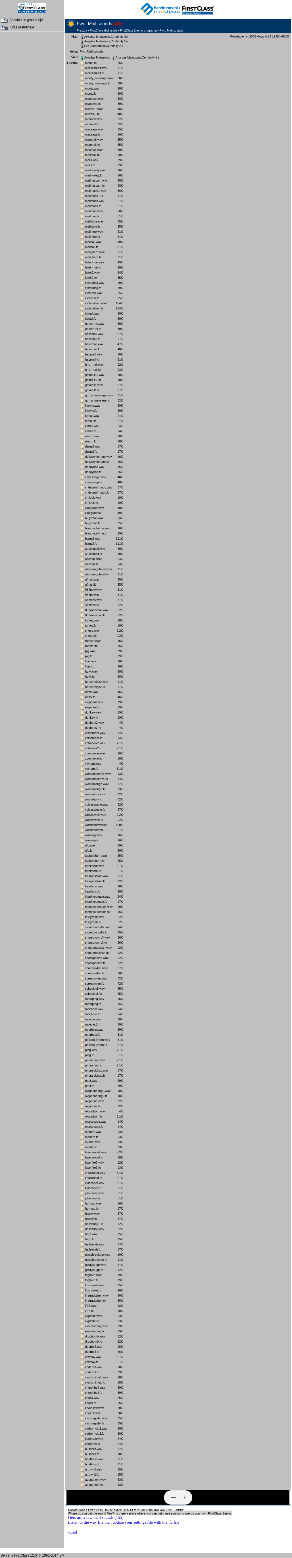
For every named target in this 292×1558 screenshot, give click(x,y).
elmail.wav (92, 426)
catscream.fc (93, 738)
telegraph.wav (94, 917)
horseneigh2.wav (96, 681)
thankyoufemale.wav (99, 906)
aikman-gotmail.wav (98, 569)
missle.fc (91, 1147)
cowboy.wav (93, 1357)
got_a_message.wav (99, 395)
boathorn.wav (94, 1459)
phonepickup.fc (95, 1075)
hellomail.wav (94, 334)
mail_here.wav (95, 252)
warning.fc (92, 840)
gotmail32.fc (93, 380)
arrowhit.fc (92, 1474)
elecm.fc (91, 441)
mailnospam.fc (95, 185)
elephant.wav (94, 702)
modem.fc (92, 1137)
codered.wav (93, 1367)
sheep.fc (91, 635)
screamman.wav (96, 978)
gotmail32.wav (95, 375)
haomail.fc (92, 359)
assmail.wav (93, 559)
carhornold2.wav (96, 1428)
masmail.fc (92, 155)
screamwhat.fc (95, 973)
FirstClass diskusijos (103, 30)
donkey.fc (91, 717)
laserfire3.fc (93, 1167)
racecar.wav (93, 1019)
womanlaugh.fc (95, 789)
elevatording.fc (95, 1331)
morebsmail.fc (94, 73)
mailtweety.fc (94, 175)
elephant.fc (92, 707)
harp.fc (90, 1239)
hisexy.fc (91, 1218)
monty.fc (90, 93)
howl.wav (91, 671)
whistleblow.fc (94, 830)
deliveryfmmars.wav (98, 456)
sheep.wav (92, 630)
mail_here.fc (93, 257)
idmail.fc (90, 318)
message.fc (93, 134)
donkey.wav (93, 712)
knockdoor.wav (95, 1172)
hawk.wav (92, 692)
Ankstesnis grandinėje (21, 20)
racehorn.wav (94, 1009)
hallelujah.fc (93, 1249)
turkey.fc (90, 625)
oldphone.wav (94, 1101)
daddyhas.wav (95, 467)
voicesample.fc (95, 809)
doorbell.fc (92, 1351)
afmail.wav (92, 579)
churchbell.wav (95, 1387)
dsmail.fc (91, 451)
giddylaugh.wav (95, 1264)
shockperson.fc (95, 963)
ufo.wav (90, 845)
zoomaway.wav (95, 753)
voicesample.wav (96, 804)
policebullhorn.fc (96, 1045)
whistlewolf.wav (95, 814)
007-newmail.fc (95, 615)
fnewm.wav (92, 405)
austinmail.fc (93, 554)
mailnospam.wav (96, 180)
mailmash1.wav (95, 190)
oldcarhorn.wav (95, 1111)
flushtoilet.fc (93, 1290)
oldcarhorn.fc (94, 1116)
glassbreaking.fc (96, 1259)
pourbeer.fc (92, 1034)
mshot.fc (91, 63)
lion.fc (89, 666)
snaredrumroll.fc (96, 942)
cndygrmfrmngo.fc (97, 492)
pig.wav (90, 651)
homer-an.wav (95, 323)
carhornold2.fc (95, 1433)
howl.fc (90, 676)
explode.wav (93, 1316)
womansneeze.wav (98, 773)
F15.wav (91, 1305)
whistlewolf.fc (94, 819)
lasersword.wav (95, 1152)
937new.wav (93, 589)
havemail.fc (93, 349)
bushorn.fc (92, 1454)
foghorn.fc (92, 1280)
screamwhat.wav (96, 968)
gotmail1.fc (92, 390)
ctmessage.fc (94, 482)
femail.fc (91, 421)
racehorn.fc (92, 1014)
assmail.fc (92, 564)
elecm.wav (92, 436)
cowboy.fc (92, 1362)
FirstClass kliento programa (138, 30)
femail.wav (92, 415)
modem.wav (93, 1131)
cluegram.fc (93, 513)
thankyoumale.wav (97, 896)
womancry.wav (95, 794)
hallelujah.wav (94, 1244)
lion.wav (90, 661)
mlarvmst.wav (94, 98)
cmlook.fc (91, 502)
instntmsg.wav (95, 282)
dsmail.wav (92, 446)
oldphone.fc (93, 1106)
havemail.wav (94, 344)
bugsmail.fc (93, 523)
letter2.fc (91, 277)
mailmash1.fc (94, 195)
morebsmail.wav (96, 68)
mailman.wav (94, 211)
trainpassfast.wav (97, 876)
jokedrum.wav (94, 1193)
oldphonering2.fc (96, 1096)
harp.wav (91, 1234)
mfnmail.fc (92, 124)
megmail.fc (92, 144)
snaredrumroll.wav (97, 937)
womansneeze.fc (96, 779)
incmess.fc (92, 298)
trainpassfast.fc (95, 881)
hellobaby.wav (94, 1229)
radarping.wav (94, 998)
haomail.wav (93, 354)
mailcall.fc (92, 247)
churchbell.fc (93, 1392)
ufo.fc (89, 850)
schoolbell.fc (93, 993)
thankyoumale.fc (96, 901)
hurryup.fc (92, 1208)
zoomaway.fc (94, 758)
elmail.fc (90, 431)
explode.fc (92, 1321)
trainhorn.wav (94, 886)
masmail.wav (94, 149)
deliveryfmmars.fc (97, 461)
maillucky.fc (93, 226)
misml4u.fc (92, 114)
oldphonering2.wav (97, 1091)
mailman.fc (92, 216)
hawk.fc (90, 697)
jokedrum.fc (93, 1198)
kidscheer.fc (93, 1188)
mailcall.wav (93, 242)
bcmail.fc (91, 543)
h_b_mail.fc (93, 369)
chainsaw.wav (94, 1408)
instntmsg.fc (93, 288)
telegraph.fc (93, 922)
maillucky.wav (94, 221)
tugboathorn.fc (95, 860)
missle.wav (92, 1142)
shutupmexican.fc (97, 952)
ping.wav (91, 1050)
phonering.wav (95, 1060)
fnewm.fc (91, 410)
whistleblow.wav (96, 825)
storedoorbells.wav (97, 927)
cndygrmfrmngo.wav (98, 487)
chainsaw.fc (93, 1413)
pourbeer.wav (94, 1029)
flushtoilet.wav (94, 1285)
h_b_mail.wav (94, 364)
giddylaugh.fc (94, 1270)
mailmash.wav (95, 201)
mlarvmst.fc (93, 103)
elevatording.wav (96, 1326)
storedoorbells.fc (96, 932)
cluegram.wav (94, 507)
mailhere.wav (94, 231)
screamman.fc (94, 983)
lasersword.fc (94, 1157)
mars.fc (90, 165)
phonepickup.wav (97, 1070)
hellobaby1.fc (94, 1224)
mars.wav (91, 160)
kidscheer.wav (94, 1183)
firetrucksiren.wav (97, 1295)
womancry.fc (93, 799)
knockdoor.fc (93, 1178)
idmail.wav (92, 313)
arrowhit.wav (93, 1469)
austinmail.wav (95, 548)
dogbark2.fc (93, 727)
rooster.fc (91, 646)
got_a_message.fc (97, 400)
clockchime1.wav (96, 1377)
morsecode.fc (94, 1126)
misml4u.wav (94, 109)
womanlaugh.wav (97, 784)
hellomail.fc (92, 339)
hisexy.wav (92, 1213)
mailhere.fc (92, 236)
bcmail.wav (92, 538)
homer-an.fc (93, 328)
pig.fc (88, 656)
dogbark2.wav (94, 722)
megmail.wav (94, 139)
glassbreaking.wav (97, 1254)
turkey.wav (92, 620)
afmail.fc (91, 584)
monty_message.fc (97, 83)
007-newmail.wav (97, 610)
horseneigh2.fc (95, 686)
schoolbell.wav (95, 988)
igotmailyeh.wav (96, 303)
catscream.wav (95, 733)
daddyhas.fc (93, 472)
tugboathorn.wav (96, 855)
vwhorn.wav (93, 763)
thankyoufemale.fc (97, 912)
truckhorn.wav (94, 866)
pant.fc (89, 1085)
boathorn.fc (92, 1464)
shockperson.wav (97, 958)
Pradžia (82, 30)
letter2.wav (92, 272)
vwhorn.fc (91, 768)
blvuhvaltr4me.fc (96, 533)
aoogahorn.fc (94, 1484)
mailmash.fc (93, 206)
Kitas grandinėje (17, 27)
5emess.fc (92, 605)
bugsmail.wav (94, 518)
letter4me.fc (93, 267)
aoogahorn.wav (95, 1479)
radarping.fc (93, 1004)
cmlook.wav (93, 497)
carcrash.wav (94, 1438)
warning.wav (93, 835)
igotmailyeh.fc (94, 308)
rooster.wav (93, 640)
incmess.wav (94, 293)
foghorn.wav (93, 1275)
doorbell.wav (93, 1346)
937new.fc (92, 594)
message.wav (94, 129)
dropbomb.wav (95, 1336)
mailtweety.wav (95, 170)
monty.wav (92, 88)
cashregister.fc (95, 1423)
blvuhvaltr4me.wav (97, 528)
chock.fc (90, 1403)
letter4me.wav (94, 262)
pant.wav (91, 1080)
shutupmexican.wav (98, 947)
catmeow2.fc (93, 748)
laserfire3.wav (94, 1162)
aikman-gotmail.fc (97, 574)
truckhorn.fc (93, 871)
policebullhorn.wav (97, 1039)
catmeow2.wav (95, 743)
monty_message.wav (99, 78)
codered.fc (92, 1372)
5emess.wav (93, 600)
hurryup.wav (93, 1203)
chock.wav (92, 1397)
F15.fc (89, 1310)
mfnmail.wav (93, 119)
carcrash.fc (92, 1443)
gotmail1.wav (94, 385)
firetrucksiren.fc (95, 1300)
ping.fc (89, 1055)
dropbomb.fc (93, 1341)
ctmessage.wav (95, 477)
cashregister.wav (96, 1418)
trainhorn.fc (92, 891)
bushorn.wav (93, 1449)
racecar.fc (91, 1024)
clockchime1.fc (95, 1382)
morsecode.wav (96, 1121)
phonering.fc (93, 1065)
